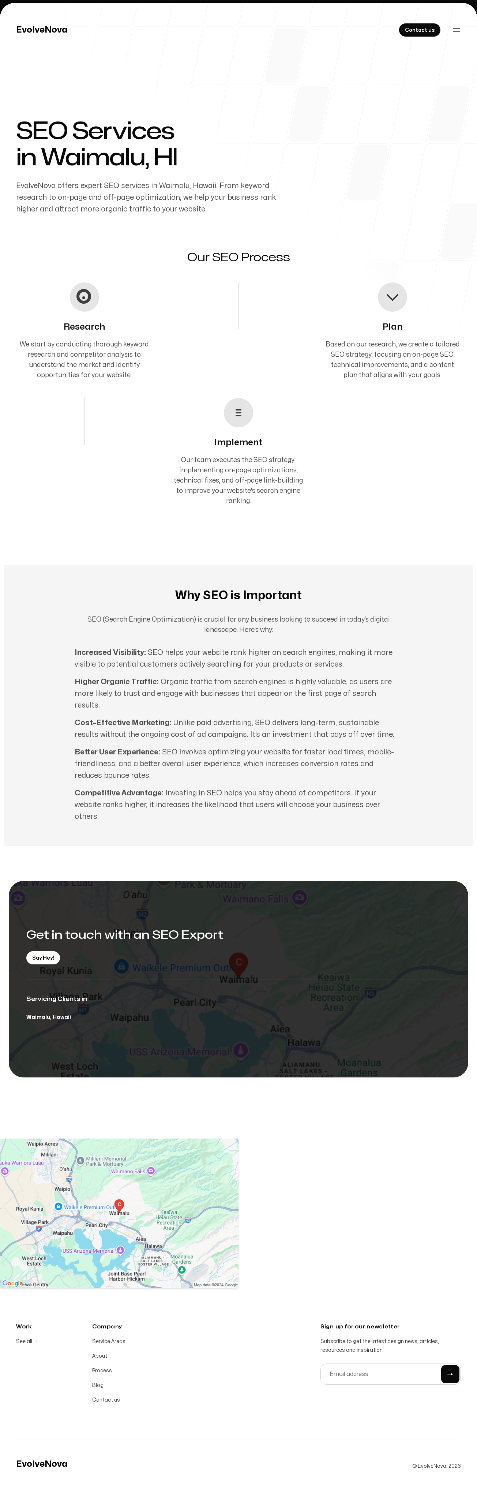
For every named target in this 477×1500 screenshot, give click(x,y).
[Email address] (390, 1375)
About (99, 1357)
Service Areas (108, 1342)
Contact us (106, 1401)
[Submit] (450, 1375)
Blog (98, 1386)
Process (102, 1371)
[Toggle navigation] (456, 30)
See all (26, 1342)
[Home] (42, 30)
